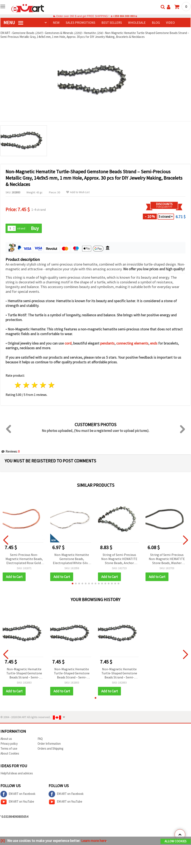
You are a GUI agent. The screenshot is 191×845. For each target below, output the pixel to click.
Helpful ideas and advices (16, 773)
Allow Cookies (175, 841)
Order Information (49, 744)
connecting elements (132, 343)
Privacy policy (9, 744)
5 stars (51, 385)
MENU (13, 22)
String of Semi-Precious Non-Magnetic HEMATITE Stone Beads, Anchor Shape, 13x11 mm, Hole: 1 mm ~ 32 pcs (119, 559)
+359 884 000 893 (124, 16)
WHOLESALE (137, 22)
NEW (56, 22)
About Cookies (9, 753)
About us (6, 739)
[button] (72, 583)
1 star (18, 385)
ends (153, 343)
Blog (156, 22)
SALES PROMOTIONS (80, 22)
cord (68, 343)
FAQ (40, 739)
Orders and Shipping (50, 748)
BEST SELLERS (111, 22)
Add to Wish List (78, 192)
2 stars (26, 385)
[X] (2, 840)
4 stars (43, 385)
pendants (107, 343)
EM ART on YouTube (17, 802)
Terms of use (8, 748)
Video (170, 22)
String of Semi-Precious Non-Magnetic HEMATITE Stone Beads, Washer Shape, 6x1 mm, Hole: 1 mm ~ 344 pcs (167, 559)
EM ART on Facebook (17, 794)
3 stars (35, 385)
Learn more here (93, 840)
